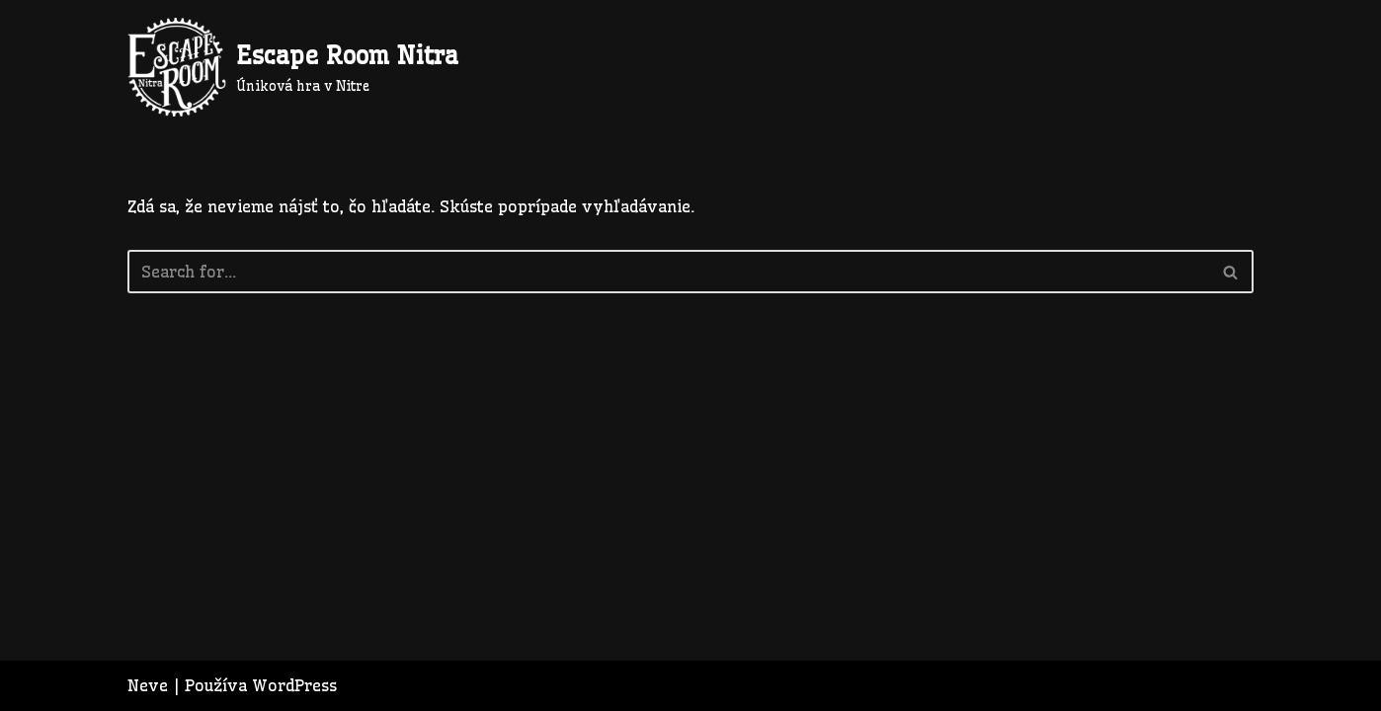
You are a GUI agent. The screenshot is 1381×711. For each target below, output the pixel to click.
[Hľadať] (668, 271)
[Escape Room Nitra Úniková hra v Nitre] (292, 67)
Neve (147, 685)
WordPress (294, 685)
